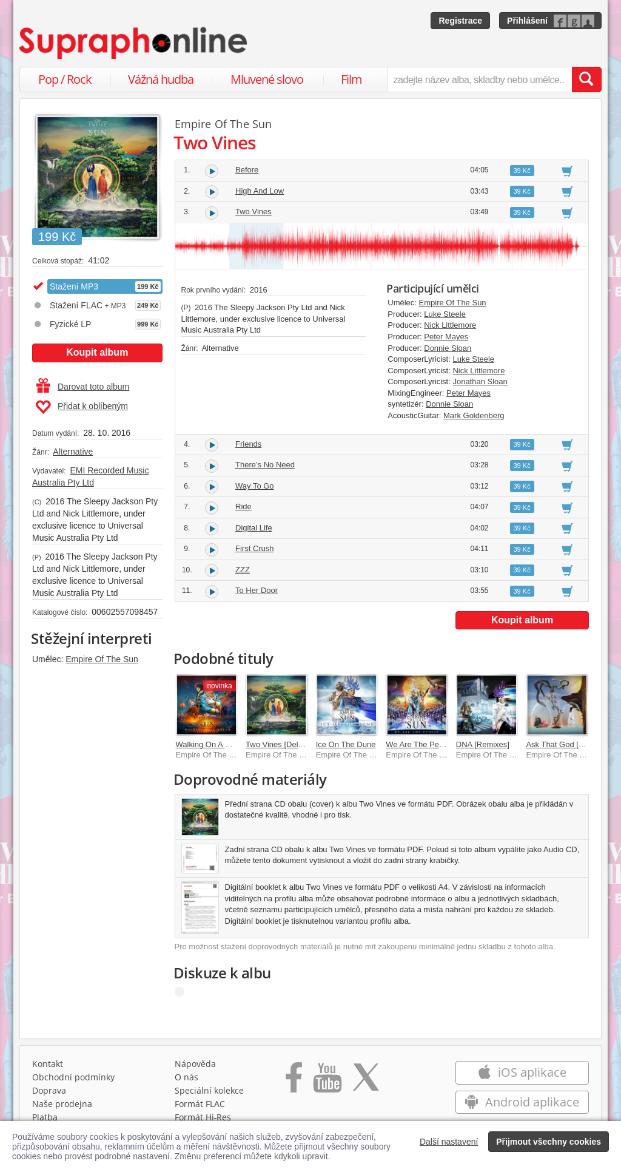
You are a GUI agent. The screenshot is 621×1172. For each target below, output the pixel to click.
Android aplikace (522, 1102)
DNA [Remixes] (482, 744)
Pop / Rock (65, 79)
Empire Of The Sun (101, 659)
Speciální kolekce (209, 1090)
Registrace (460, 20)
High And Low (259, 190)
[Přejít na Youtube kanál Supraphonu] (327, 1081)
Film (351, 79)
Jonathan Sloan (479, 381)
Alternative (73, 451)
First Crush (254, 548)
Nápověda (195, 1063)
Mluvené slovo (266, 79)
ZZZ (242, 569)
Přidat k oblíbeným (81, 407)
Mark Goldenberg (473, 415)
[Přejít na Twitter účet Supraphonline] (366, 1081)
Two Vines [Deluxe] (279, 744)
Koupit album (97, 352)
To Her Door (256, 590)
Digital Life (253, 527)
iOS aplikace (521, 1072)
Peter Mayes (446, 336)
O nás (186, 1077)
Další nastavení (449, 1142)
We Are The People (420, 744)
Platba (45, 1117)
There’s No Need (265, 464)
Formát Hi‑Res (203, 1117)
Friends (248, 444)
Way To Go (254, 485)
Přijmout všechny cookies (548, 1142)
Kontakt (47, 1063)
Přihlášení (527, 20)
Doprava (49, 1090)
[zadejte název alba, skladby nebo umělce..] (479, 79)
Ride (243, 506)
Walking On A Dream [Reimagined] (236, 744)
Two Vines (253, 211)
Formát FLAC (200, 1103)
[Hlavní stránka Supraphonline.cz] (134, 43)
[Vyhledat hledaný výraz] (586, 79)
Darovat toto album (82, 387)
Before (246, 169)
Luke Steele (445, 314)
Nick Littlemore (450, 325)
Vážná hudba (160, 79)
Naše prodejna (62, 1103)
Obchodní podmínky (73, 1077)
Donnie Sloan (447, 348)
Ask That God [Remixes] (568, 744)
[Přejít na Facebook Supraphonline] (293, 1081)
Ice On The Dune (346, 744)
